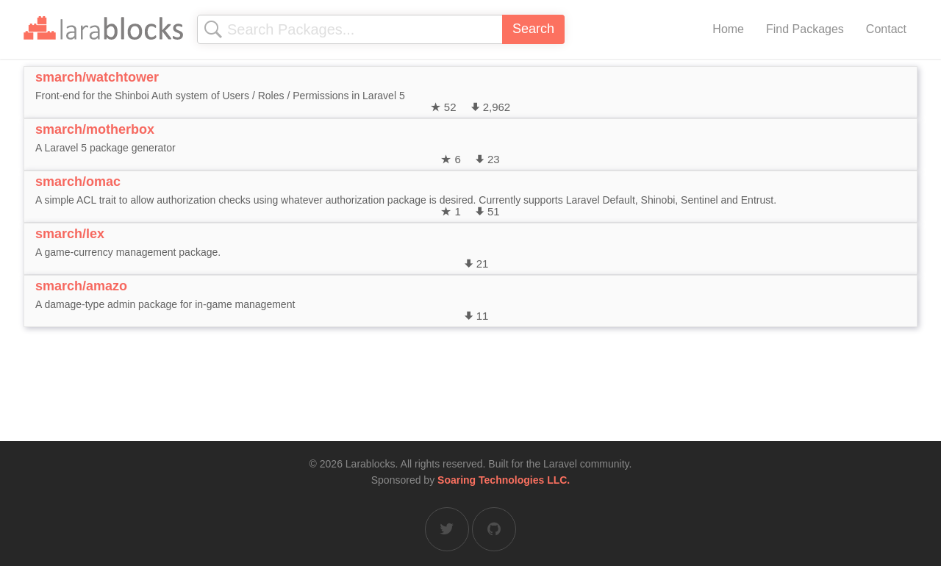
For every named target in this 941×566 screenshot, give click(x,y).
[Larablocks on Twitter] (447, 529)
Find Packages (805, 29)
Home (728, 29)
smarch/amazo (81, 286)
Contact (886, 29)
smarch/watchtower (97, 77)
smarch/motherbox (94, 129)
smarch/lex (69, 233)
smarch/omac (78, 181)
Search (533, 28)
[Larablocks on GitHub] (494, 529)
